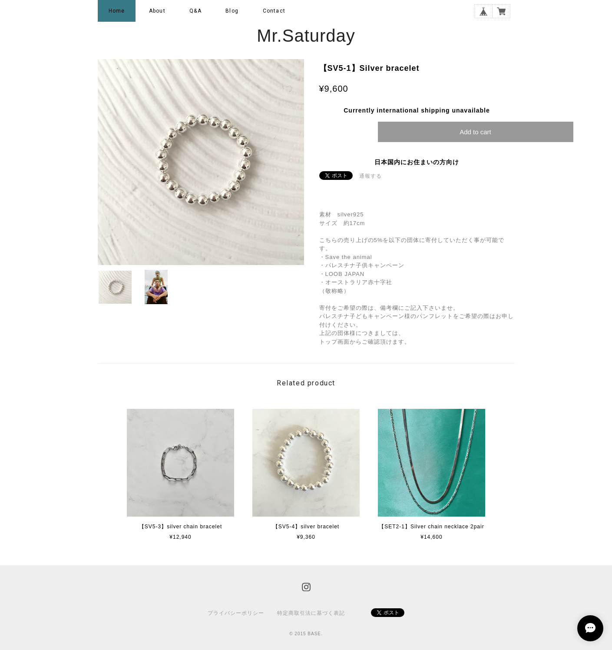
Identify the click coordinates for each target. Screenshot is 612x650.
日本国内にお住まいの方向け (416, 162)
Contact (274, 11)
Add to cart (475, 132)
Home (117, 11)
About (157, 11)
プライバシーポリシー (236, 613)
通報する (370, 176)
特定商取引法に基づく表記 (311, 613)
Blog (231, 11)
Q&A (195, 11)
